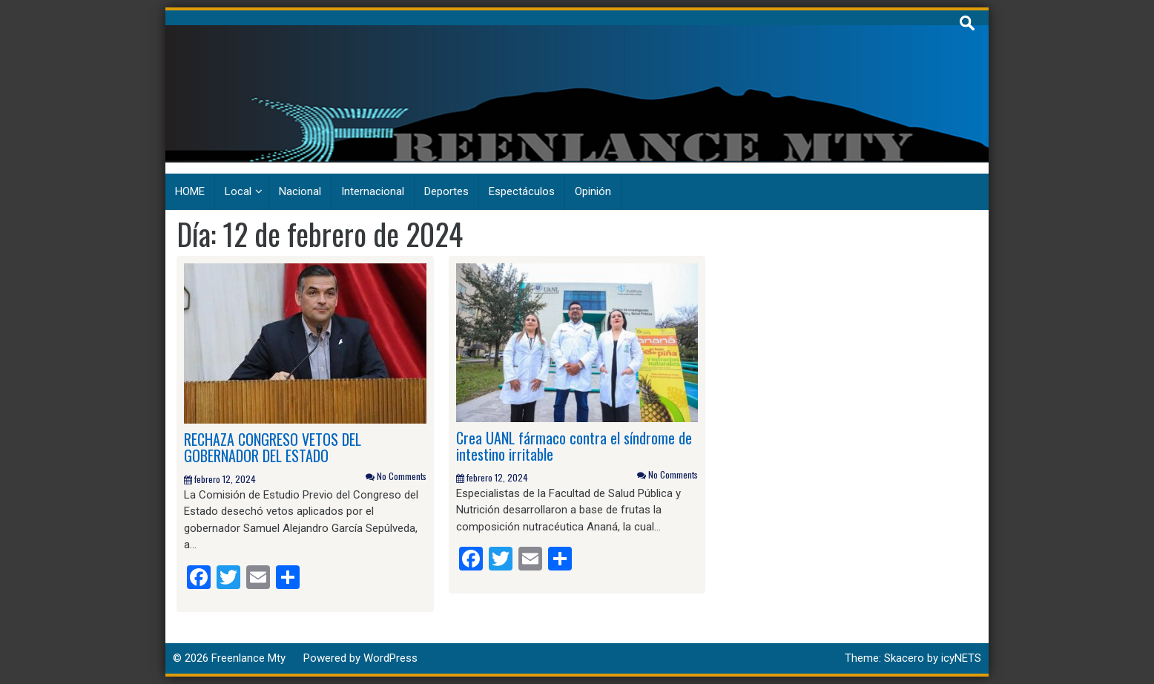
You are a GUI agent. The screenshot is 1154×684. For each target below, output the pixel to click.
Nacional (300, 191)
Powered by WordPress (360, 658)
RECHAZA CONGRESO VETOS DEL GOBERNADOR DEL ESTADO (272, 447)
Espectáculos (522, 191)
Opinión (593, 191)
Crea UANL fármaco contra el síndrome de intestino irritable (574, 446)
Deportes (446, 191)
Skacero (904, 658)
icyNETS (961, 658)
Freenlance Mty (248, 658)
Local (238, 191)
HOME (190, 191)
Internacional (372, 191)
